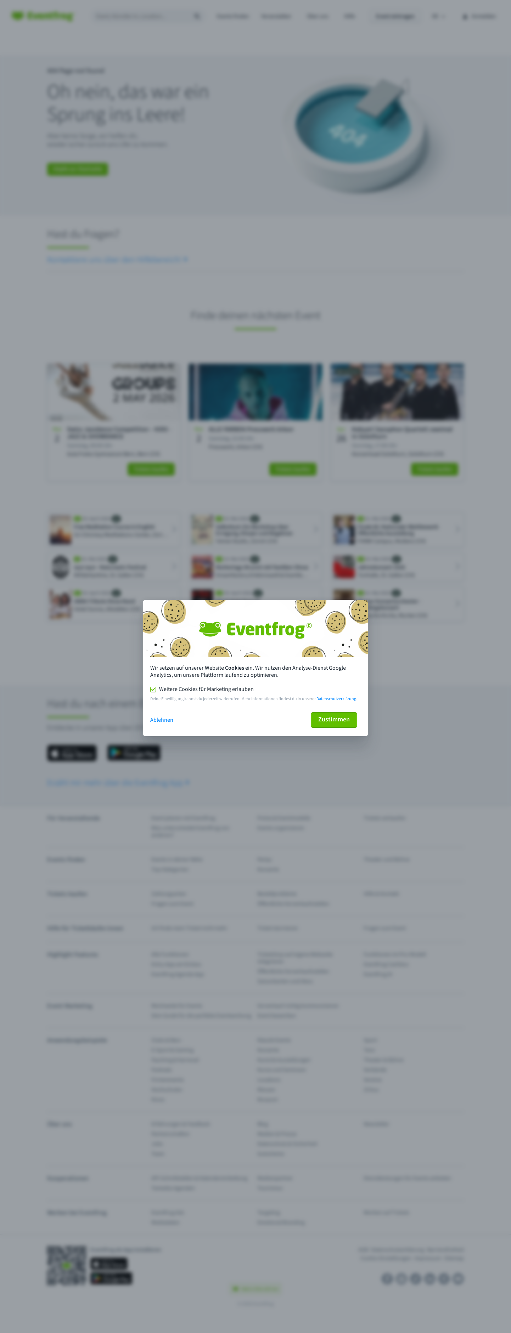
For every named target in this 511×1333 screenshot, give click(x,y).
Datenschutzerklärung (336, 699)
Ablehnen (161, 720)
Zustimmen (334, 719)
